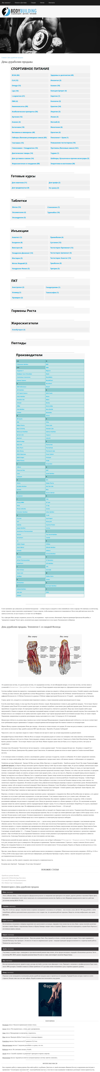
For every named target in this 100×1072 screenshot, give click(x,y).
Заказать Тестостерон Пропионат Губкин (84, 264)
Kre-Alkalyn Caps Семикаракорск (12, 930)
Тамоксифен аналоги (85, 235)
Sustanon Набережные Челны (84, 247)
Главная (4, 60)
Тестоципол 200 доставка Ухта (82, 276)
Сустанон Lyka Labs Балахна (83, 252)
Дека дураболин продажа (16, 60)
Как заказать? (8, 2)
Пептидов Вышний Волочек (82, 292)
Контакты (54, 2)
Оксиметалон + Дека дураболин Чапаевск (45, 668)
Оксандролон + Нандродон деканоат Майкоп (16, 884)
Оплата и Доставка (23, 2)
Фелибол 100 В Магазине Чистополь (85, 271)
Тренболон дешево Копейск (11, 922)
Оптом (44, 2)
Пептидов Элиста (82, 288)
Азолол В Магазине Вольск (85, 241)
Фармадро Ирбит (83, 258)
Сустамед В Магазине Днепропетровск (14, 927)
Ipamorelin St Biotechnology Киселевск (14, 925)
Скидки (35, 2)
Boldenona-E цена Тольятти (85, 282)
